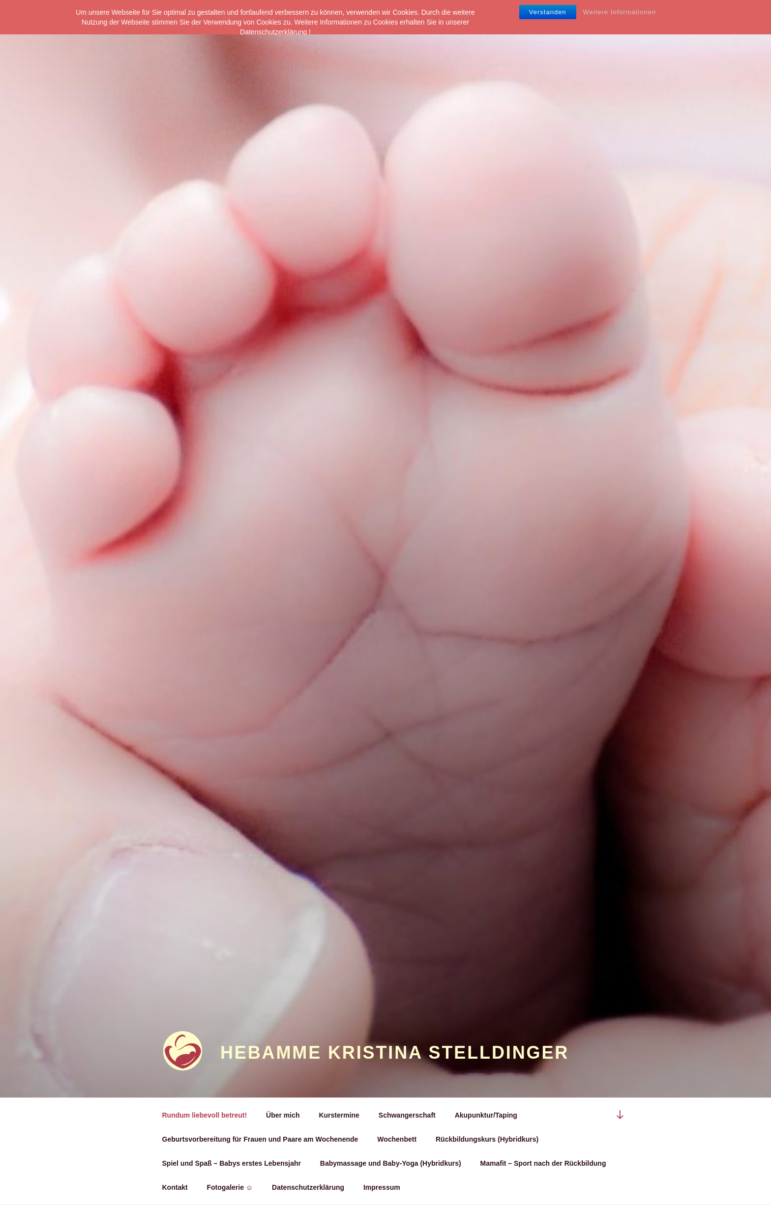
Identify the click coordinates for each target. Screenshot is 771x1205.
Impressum (381, 1187)
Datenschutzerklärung (308, 1187)
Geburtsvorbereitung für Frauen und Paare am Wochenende (260, 1139)
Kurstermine (339, 1115)
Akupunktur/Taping (486, 1115)
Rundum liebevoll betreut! (204, 1115)
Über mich (282, 1115)
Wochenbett (396, 1139)
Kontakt (175, 1187)
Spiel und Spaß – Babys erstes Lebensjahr (231, 1163)
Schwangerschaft (407, 1115)
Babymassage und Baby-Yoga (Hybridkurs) (390, 1163)
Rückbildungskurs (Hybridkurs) (487, 1139)
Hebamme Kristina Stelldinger (394, 1052)
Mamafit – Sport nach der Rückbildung (543, 1163)
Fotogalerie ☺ (230, 1187)
